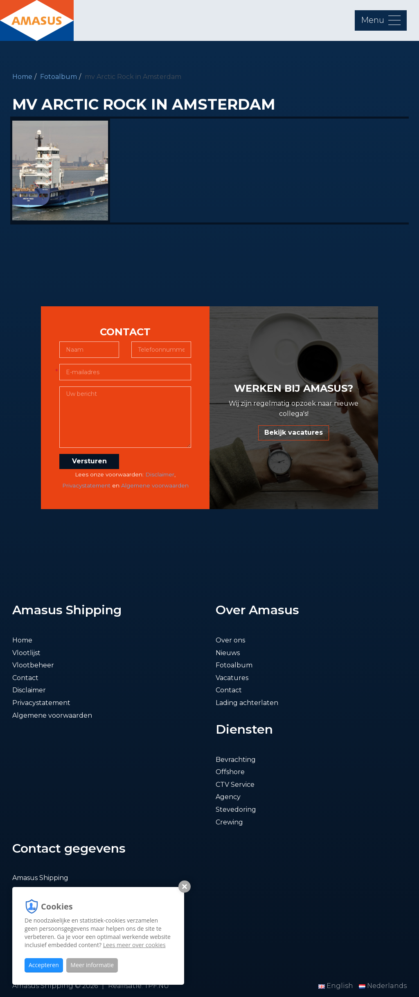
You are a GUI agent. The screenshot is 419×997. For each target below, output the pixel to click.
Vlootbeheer (33, 665)
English (336, 986)
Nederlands (383, 986)
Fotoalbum (58, 77)
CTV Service (235, 784)
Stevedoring (236, 809)
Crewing (229, 822)
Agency (228, 797)
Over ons (230, 640)
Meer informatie (92, 965)
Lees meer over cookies (134, 945)
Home (22, 77)
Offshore (230, 772)
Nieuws (228, 653)
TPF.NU (156, 986)
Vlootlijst (26, 653)
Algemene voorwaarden (155, 485)
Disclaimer (159, 474)
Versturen (89, 461)
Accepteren (44, 965)
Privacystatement (86, 485)
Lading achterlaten (247, 703)
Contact (25, 678)
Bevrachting (236, 759)
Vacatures (232, 678)
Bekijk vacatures (293, 432)
